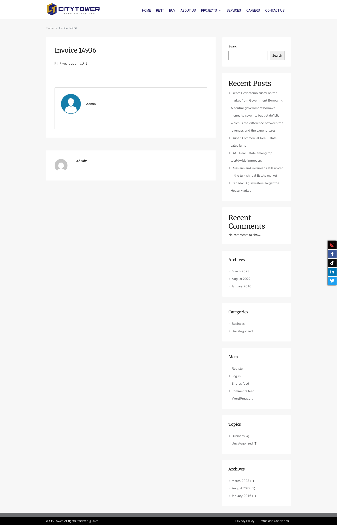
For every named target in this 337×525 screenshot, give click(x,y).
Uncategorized (242, 331)
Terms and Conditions (274, 521)
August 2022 (241, 279)
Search (233, 46)
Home (146, 10)
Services (234, 10)
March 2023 (240, 271)
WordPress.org (242, 398)
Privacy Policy (244, 521)
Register (238, 368)
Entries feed (240, 383)
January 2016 (241, 286)
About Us (188, 10)
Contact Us (275, 10)
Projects (209, 10)
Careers (253, 10)
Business (238, 324)
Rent (160, 10)
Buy (172, 10)
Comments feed (243, 391)
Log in (236, 376)
